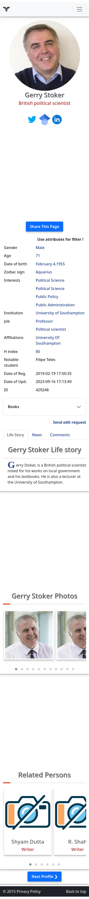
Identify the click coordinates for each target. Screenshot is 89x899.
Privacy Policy (29, 891)
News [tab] (37, 434)
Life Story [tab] (15, 434)
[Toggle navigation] (79, 9)
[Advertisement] (44, 173)
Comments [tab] (60, 434)
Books (13, 406)
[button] (16, 669)
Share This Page (44, 226)
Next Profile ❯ (44, 876)
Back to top (76, 891)
